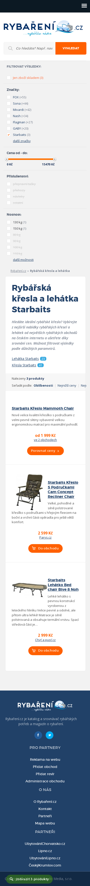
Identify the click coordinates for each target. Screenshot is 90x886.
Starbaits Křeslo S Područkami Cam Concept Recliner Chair (63, 489)
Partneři (45, 816)
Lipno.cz (45, 851)
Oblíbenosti (43, 385)
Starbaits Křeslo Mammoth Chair (43, 408)
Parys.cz (45, 537)
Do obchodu (48, 548)
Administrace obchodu (45, 781)
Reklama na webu (45, 759)
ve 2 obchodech (45, 440)
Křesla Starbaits (28, 365)
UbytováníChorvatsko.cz (45, 844)
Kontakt (45, 809)
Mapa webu (45, 823)
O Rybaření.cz (45, 801)
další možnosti (23, 260)
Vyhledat (71, 48)
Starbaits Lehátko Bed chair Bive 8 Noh (63, 585)
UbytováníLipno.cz (45, 858)
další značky (22, 141)
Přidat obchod (45, 767)
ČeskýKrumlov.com (45, 865)
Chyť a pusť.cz (45, 640)
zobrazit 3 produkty (32, 879)
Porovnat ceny (43, 451)
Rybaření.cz (18, 271)
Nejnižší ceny (67, 385)
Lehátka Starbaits (29, 359)
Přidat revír (45, 774)
